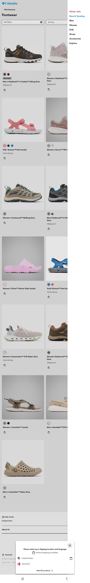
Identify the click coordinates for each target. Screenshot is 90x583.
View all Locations (45, 570)
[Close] (69, 545)
